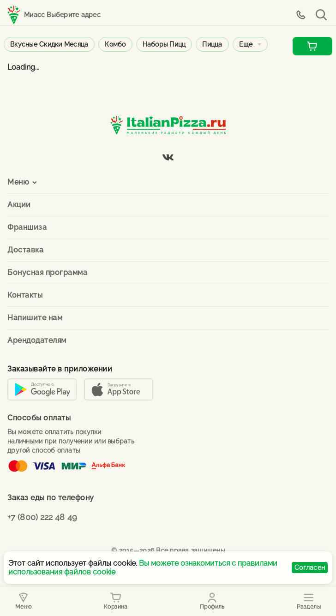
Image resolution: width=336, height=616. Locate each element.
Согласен (310, 567)
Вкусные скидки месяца (49, 44)
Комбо (115, 44)
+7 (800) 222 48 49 (42, 517)
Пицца (212, 44)
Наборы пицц (164, 44)
